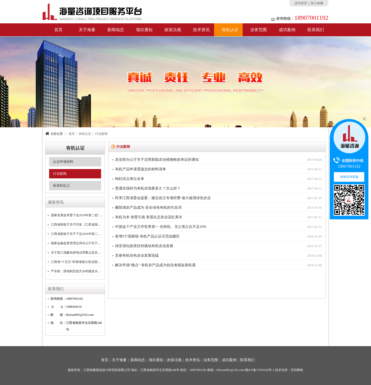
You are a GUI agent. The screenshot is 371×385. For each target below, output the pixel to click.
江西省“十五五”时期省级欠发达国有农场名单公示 (85, 262)
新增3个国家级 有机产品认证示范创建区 (147, 236)
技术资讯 (201, 29)
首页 (58, 29)
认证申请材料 (63, 162)
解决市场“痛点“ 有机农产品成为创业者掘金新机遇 (155, 265)
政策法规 (172, 29)
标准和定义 (61, 185)
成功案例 (287, 29)
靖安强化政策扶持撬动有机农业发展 (144, 246)
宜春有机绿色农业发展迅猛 (137, 255)
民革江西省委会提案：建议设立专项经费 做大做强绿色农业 (163, 198)
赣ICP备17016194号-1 (259, 370)
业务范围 (258, 29)
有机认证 (230, 29)
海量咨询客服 (349, 177)
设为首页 (301, 3)
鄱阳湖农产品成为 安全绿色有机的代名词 (148, 207)
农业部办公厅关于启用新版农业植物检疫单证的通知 (157, 160)
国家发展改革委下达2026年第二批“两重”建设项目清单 (88, 215)
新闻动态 (115, 29)
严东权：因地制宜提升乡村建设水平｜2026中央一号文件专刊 (93, 271)
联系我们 (315, 29)
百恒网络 (297, 370)
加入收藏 (317, 3)
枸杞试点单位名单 (129, 179)
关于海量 (87, 29)
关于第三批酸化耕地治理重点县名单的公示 (80, 252)
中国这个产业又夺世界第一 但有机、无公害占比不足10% (160, 227)
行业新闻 (101, 134)
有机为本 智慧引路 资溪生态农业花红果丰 (148, 217)
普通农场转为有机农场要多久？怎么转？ (148, 188)
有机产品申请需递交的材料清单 (140, 169)
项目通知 (144, 29)
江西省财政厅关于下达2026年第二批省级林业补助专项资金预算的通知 (99, 234)
